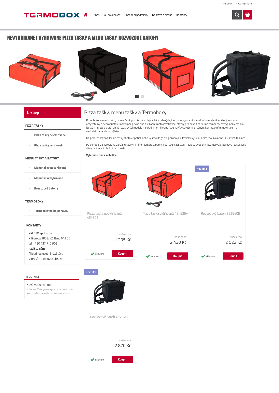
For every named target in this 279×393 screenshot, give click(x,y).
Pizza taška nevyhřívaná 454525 (104, 215)
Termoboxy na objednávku (51, 210)
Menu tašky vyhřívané (48, 178)
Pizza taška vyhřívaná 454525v (165, 213)
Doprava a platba (162, 15)
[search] (237, 14)
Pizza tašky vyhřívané (48, 145)
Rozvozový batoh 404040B (109, 317)
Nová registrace (244, 3)
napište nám (37, 248)
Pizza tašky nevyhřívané (50, 135)
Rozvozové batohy (46, 188)
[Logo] (52, 15)
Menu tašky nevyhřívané (50, 167)
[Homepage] (85, 14)
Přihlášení (227, 3)
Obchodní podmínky (136, 15)
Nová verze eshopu (40, 284)
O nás (96, 15)
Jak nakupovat (111, 15)
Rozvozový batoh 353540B (220, 213)
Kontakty (181, 15)
